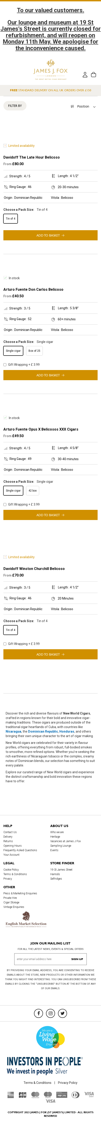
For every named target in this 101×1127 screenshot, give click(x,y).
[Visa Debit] (89, 1096)
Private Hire (10, 898)
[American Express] (10, 1097)
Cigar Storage (11, 902)
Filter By (15, 106)
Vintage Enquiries (13, 907)
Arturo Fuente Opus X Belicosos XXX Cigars (40, 429)
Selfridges (56, 878)
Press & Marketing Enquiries (20, 893)
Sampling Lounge (60, 846)
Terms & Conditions (15, 874)
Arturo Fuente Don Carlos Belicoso (33, 289)
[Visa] (50, 1102)
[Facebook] (38, 1013)
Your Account (11, 855)
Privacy (7, 878)
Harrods (55, 874)
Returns (8, 841)
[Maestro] (48, 1097)
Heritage (55, 837)
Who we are (57, 832)
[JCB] (22, 1097)
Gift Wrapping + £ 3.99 (21, 364)
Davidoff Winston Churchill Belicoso (34, 569)
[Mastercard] (35, 1097)
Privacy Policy (67, 1083)
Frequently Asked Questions (20, 850)
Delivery (7, 837)
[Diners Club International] (75, 1097)
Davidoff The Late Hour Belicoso (31, 157)
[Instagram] (50, 1013)
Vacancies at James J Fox (65, 841)
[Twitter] (62, 1013)
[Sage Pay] (61, 1097)
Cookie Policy (11, 869)
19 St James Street (61, 869)
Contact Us (10, 832)
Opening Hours (12, 846)
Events (54, 850)
